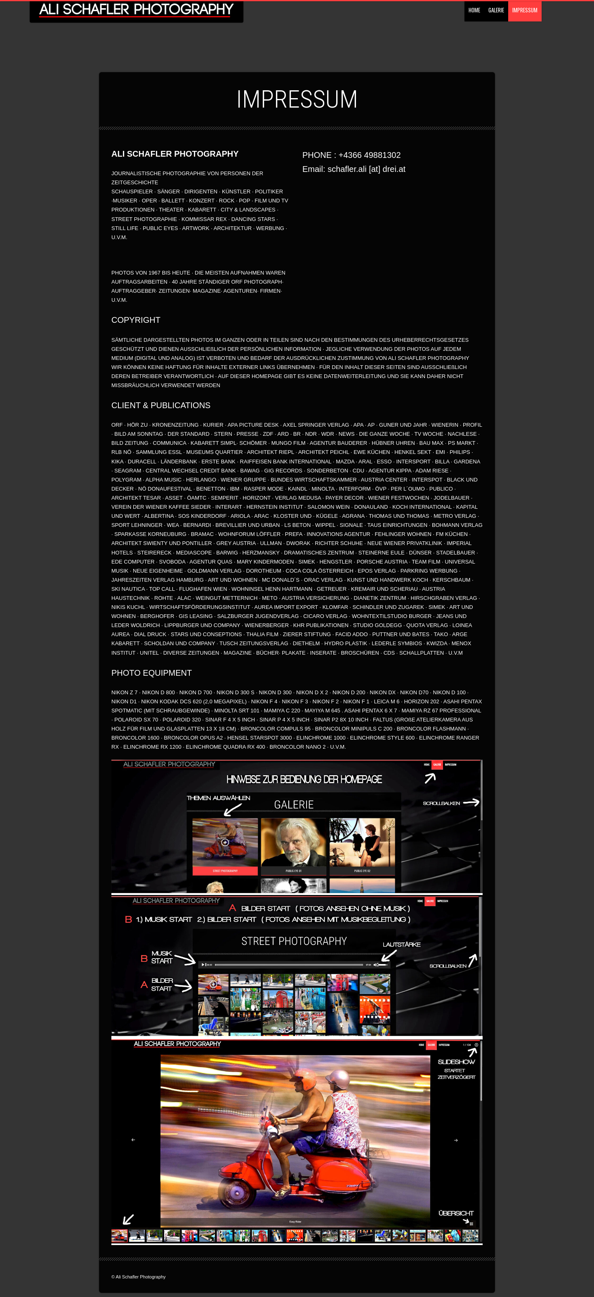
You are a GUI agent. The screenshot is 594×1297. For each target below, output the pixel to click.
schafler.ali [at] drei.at (366, 169)
